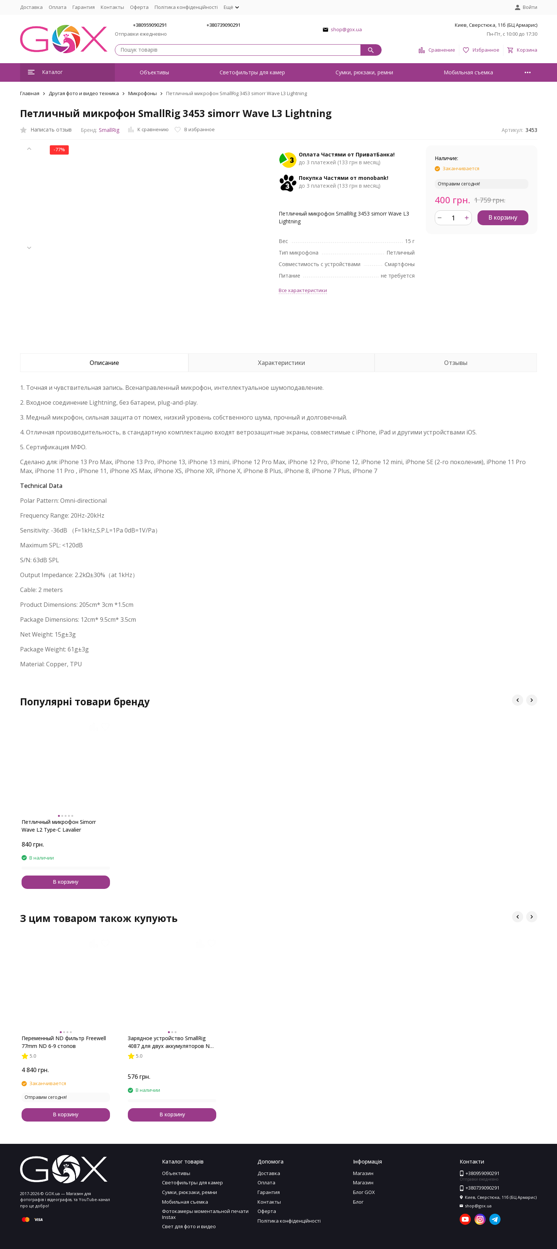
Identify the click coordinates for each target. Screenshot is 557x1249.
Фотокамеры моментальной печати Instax (205, 1214)
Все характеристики (303, 290)
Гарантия (83, 7)
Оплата (58, 7)
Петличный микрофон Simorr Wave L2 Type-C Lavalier (59, 825)
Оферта (139, 7)
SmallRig (109, 129)
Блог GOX (364, 1192)
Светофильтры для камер (252, 72)
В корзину (502, 217)
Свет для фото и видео (189, 1226)
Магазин (363, 1173)
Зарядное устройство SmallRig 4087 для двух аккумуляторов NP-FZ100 (171, 1042)
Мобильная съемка (468, 72)
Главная (29, 93)
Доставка (31, 7)
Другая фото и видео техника (84, 93)
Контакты (112, 7)
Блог (358, 1201)
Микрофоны (142, 93)
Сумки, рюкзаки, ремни (364, 72)
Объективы (154, 72)
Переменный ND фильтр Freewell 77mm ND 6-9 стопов (64, 1042)
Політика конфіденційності (186, 7)
